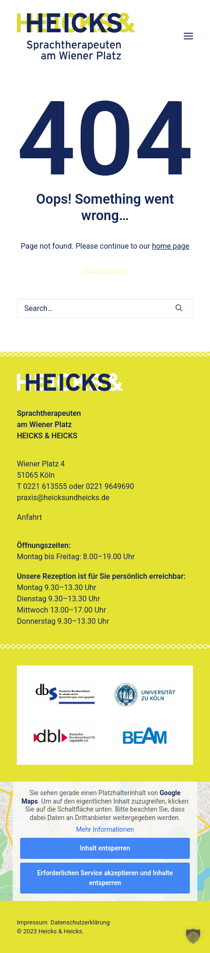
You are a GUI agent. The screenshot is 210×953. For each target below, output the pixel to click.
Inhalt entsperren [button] (105, 848)
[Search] (105, 308)
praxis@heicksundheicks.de (63, 497)
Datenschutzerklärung (80, 922)
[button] (188, 36)
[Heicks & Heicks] (105, 36)
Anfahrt (29, 517)
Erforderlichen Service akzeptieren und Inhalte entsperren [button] (105, 878)
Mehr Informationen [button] (105, 829)
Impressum (32, 922)
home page (170, 246)
